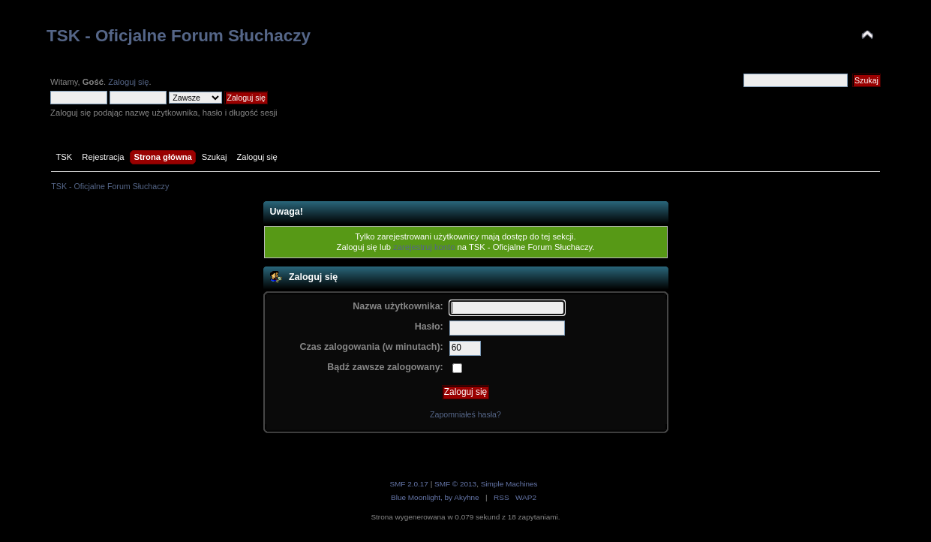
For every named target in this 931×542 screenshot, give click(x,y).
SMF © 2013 (455, 484)
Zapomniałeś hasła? (465, 414)
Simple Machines (509, 484)
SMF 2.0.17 (408, 484)
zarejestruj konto (424, 246)
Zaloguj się (128, 81)
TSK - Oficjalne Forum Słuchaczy (179, 35)
